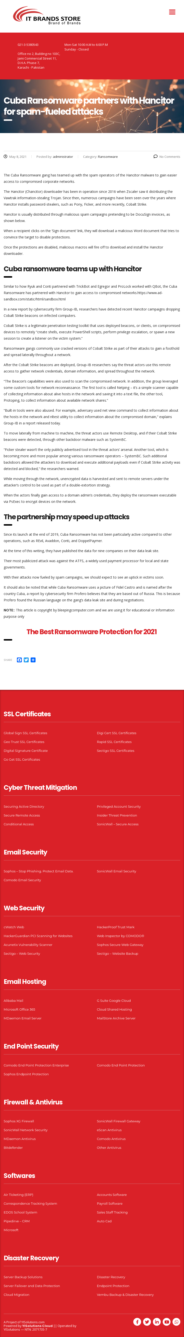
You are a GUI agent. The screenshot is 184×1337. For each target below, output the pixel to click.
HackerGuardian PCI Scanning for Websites (38, 936)
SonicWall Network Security (26, 1130)
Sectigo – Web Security (22, 953)
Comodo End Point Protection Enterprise (36, 1065)
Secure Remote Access (22, 815)
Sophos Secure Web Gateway (120, 945)
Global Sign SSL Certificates (25, 733)
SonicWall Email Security (116, 871)
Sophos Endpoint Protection (26, 1074)
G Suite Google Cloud (114, 1001)
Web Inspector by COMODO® (120, 936)
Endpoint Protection (113, 1286)
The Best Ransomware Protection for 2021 (92, 632)
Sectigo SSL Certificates (116, 751)
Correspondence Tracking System (30, 1203)
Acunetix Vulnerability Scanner (28, 945)
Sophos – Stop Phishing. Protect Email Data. (39, 871)
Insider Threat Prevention (117, 815)
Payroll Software (110, 1203)
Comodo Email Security (22, 880)
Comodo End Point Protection (121, 1065)
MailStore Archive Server (116, 1018)
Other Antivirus (109, 1148)
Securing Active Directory (24, 806)
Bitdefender (13, 1148)
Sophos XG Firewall (19, 1121)
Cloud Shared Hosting (114, 1009)
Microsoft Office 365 (19, 1009)
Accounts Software (112, 1195)
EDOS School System (20, 1212)
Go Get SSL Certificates (22, 759)
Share (8, 660)
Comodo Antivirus (111, 1139)
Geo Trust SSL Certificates (24, 742)
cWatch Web (14, 927)
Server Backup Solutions (23, 1277)
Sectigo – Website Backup (117, 953)
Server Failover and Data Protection (32, 1286)
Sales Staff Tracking (112, 1212)
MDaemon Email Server (23, 1018)
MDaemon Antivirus (20, 1139)
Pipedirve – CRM (17, 1221)
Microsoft (11, 1230)
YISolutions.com (33, 1322)
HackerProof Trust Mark (116, 927)
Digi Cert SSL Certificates (116, 733)
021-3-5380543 (28, 44)
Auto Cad (104, 1221)
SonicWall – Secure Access (118, 824)
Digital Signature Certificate (26, 751)
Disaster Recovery (111, 1277)
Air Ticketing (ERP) (18, 1195)
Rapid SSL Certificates (114, 742)
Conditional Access (19, 824)
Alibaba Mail (13, 1001)
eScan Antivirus (109, 1130)
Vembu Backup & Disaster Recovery (125, 1295)
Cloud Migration (16, 1295)
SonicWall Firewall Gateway (118, 1121)
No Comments (167, 156)
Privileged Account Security (119, 806)
